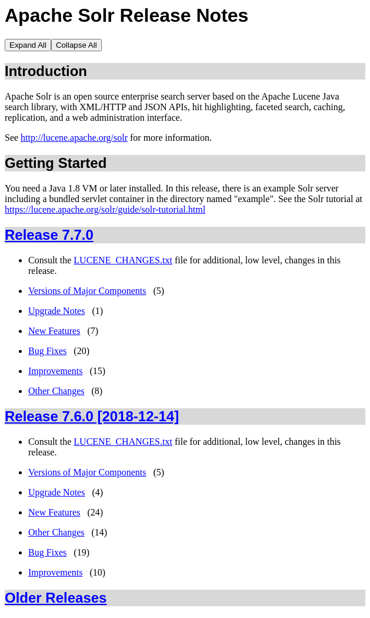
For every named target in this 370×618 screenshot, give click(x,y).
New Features (54, 331)
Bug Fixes (47, 351)
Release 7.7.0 (49, 235)
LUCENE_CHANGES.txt (123, 260)
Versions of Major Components (87, 291)
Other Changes (56, 391)
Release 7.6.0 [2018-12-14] (92, 416)
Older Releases (55, 598)
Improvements (55, 371)
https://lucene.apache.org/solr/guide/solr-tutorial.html (105, 209)
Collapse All (76, 45)
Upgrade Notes (56, 311)
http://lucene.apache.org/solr (74, 138)
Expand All (27, 45)
